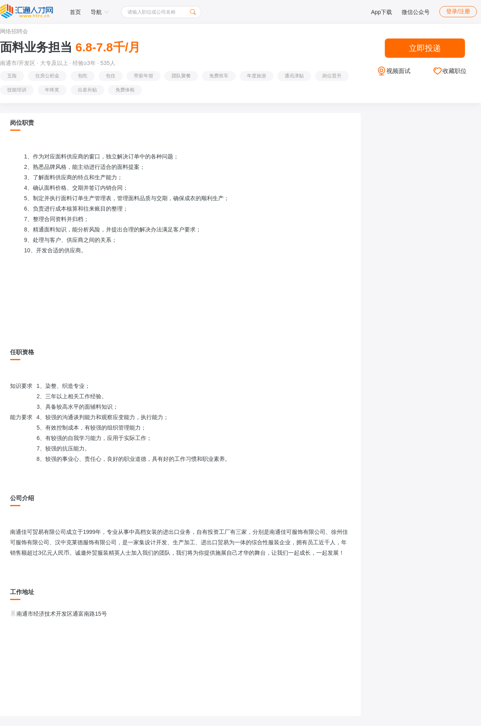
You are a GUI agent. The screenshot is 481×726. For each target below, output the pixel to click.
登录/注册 (458, 11)
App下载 (381, 12)
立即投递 (425, 48)
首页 (75, 12)
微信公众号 (416, 12)
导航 (100, 12)
